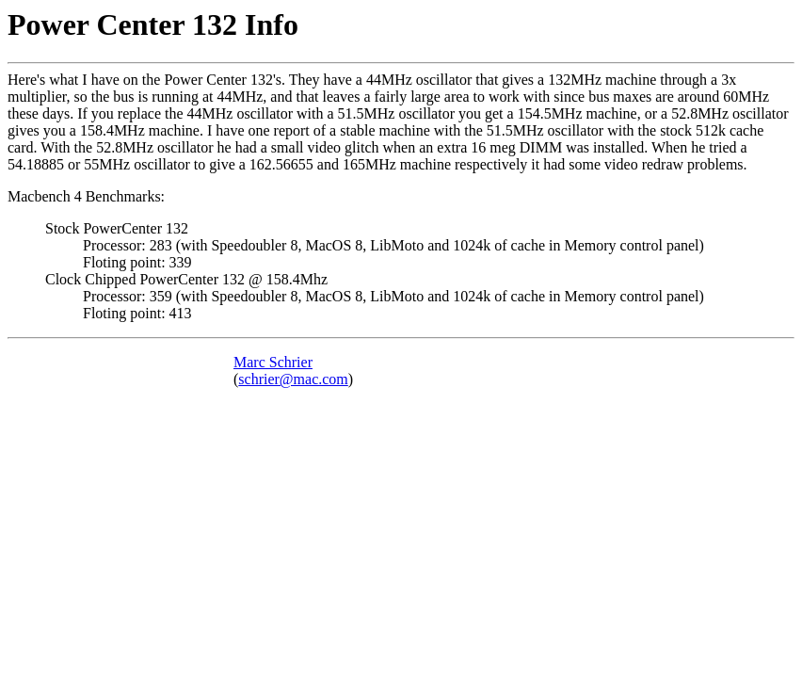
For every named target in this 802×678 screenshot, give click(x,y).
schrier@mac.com (292, 379)
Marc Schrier (273, 362)
